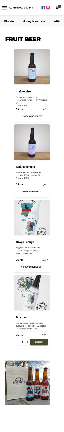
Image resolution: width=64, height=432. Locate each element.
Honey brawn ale (34, 21)
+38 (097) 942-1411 (23, 7)
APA (57, 21)
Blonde (9, 21)
